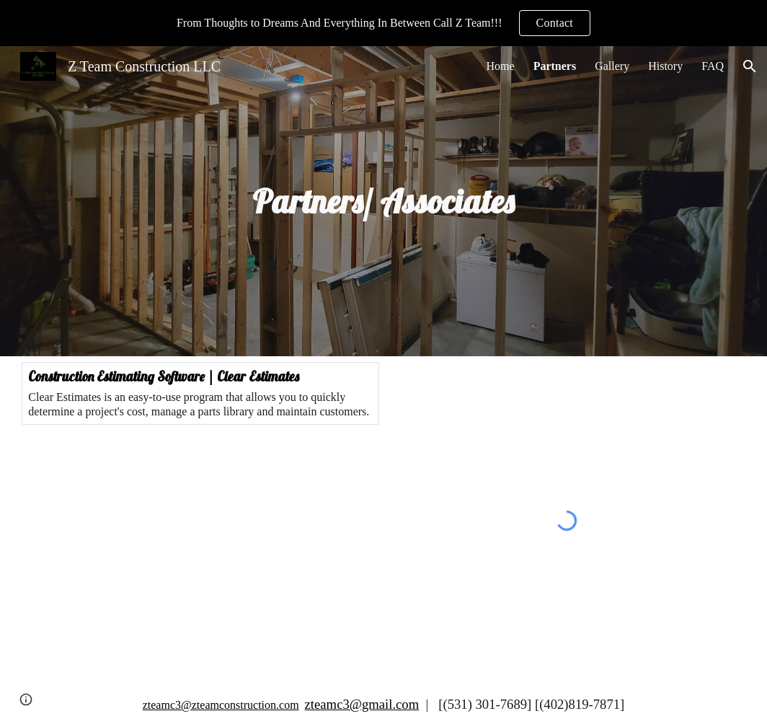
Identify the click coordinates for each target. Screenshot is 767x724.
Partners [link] (555, 66)
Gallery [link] (612, 66)
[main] (384, 201)
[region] (383, 23)
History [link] (665, 66)
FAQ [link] (712, 66)
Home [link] (501, 66)
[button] (749, 66)
